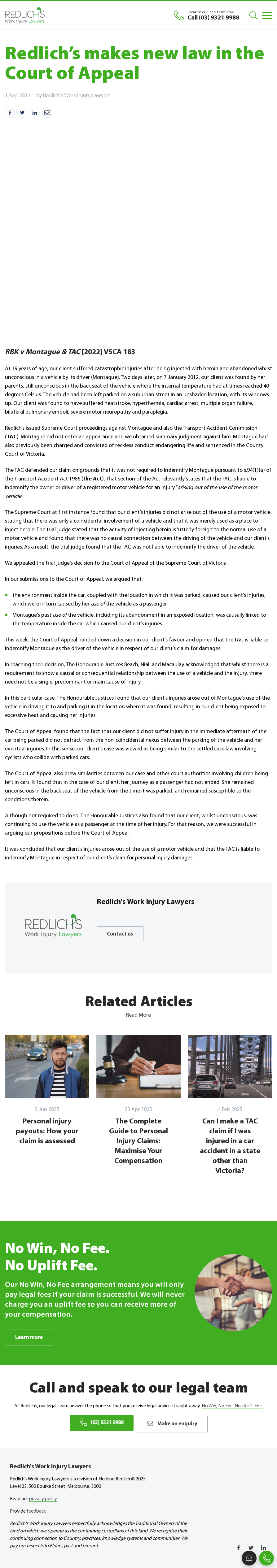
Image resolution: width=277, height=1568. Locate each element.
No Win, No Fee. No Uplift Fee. (232, 1406)
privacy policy (43, 1497)
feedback (36, 1509)
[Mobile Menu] (267, 15)
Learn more (29, 1337)
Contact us (121, 934)
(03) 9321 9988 (99, 1423)
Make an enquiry (175, 1423)
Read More (138, 1015)
